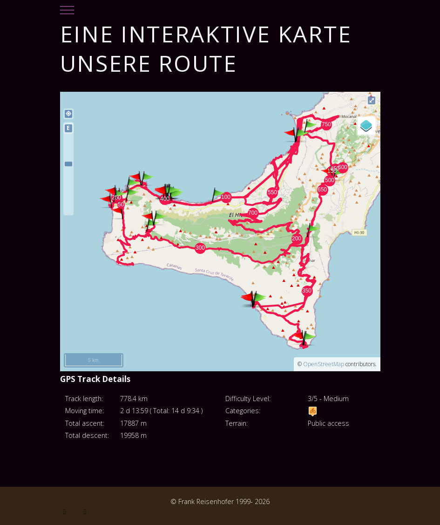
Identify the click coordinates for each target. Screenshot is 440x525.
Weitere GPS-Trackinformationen (220, 450)
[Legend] (366, 126)
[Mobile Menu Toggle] (67, 7)
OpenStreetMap (323, 364)
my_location (68, 113)
